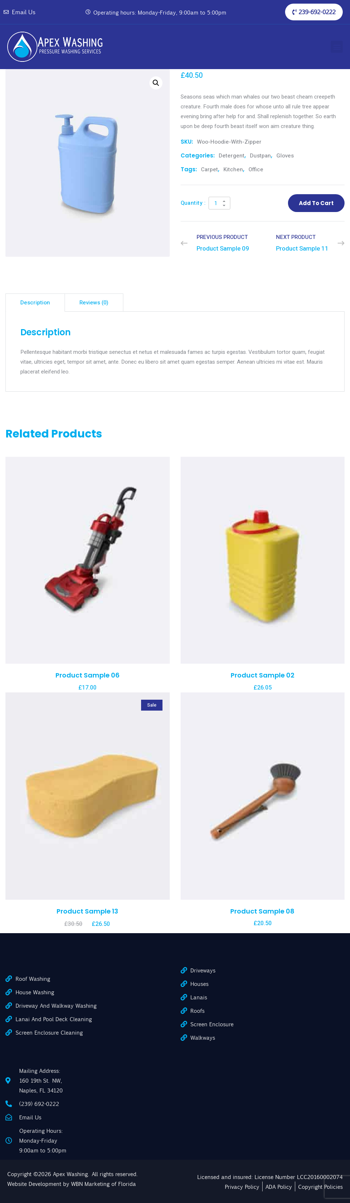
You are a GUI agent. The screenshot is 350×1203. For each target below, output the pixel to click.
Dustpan (260, 156)
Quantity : (193, 203)
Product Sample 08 (262, 911)
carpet (209, 169)
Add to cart (316, 203)
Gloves (285, 156)
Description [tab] (35, 303)
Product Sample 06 (87, 675)
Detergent (231, 156)
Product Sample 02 (263, 675)
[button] (335, 47)
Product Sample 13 (87, 911)
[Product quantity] (219, 203)
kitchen (233, 169)
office (255, 169)
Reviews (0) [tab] (93, 303)
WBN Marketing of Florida (103, 1183)
